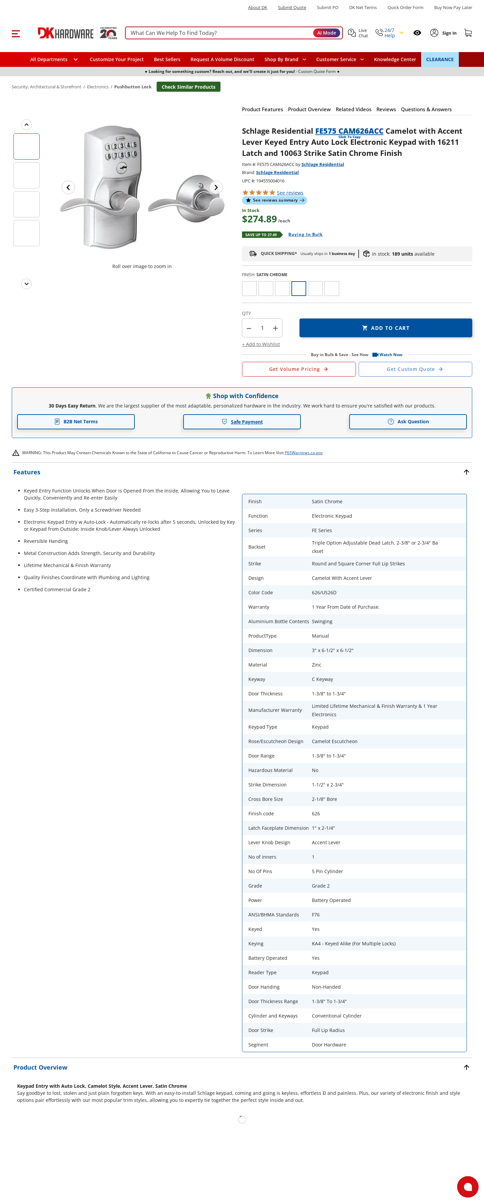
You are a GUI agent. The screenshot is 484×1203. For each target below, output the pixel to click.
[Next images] (26, 283)
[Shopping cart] (468, 33)
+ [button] (275, 328)
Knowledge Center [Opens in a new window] (395, 59)
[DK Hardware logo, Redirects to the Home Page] (70, 33)
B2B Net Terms (76, 421)
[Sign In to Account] (449, 33)
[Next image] (216, 187)
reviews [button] (290, 192)
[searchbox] (234, 33)
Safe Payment (242, 422)
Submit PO (327, 7)
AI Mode (326, 33)
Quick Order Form (406, 7)
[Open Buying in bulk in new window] (303, 234)
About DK (257, 7)
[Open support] (468, 1187)
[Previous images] (26, 124)
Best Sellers (167, 59)
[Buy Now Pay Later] (453, 7)
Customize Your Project (117, 59)
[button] (15, 33)
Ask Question (408, 421)
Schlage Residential (322, 164)
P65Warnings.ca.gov (304, 453)
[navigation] (340, 59)
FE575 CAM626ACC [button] (349, 131)
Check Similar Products (188, 87)
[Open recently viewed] (417, 33)
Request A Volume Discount (222, 59)
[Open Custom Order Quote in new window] (416, 369)
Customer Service (336, 59)
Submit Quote (292, 7)
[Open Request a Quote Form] (299, 369)
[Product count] (262, 328)
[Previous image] (68, 187)
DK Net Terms (363, 7)
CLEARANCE (440, 59)
